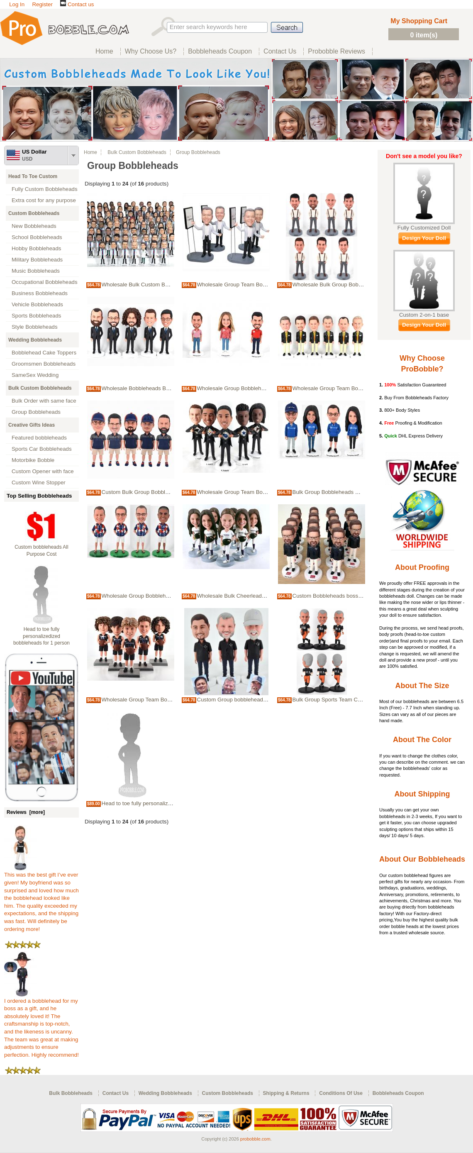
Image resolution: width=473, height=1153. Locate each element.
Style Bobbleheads (35, 327)
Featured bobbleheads (39, 438)
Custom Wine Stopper (39, 482)
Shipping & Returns (286, 1093)
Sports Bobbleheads (36, 316)
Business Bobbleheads (40, 293)
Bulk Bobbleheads (71, 1093)
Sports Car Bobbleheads (42, 449)
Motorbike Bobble (33, 460)
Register (42, 4)
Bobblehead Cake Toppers (44, 352)
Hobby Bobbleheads (36, 248)
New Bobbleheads (34, 226)
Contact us (77, 4)
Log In (16, 4)
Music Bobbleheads (36, 271)
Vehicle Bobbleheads (37, 304)
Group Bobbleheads (36, 412)
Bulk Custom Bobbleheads (40, 388)
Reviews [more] (26, 812)
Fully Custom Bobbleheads (45, 189)
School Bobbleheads (37, 237)
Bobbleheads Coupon (398, 1093)
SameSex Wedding (35, 375)
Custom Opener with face (43, 471)
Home (90, 152)
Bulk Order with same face (44, 401)
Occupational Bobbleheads (45, 282)
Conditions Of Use (341, 1093)
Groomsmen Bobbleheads (44, 364)
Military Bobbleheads (37, 259)
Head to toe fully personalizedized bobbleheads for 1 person (41, 636)
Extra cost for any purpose (44, 200)
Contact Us (115, 1093)
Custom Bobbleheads (33, 213)
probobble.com (255, 1138)
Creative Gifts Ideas (31, 425)
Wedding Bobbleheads (35, 340)
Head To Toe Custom (32, 176)
